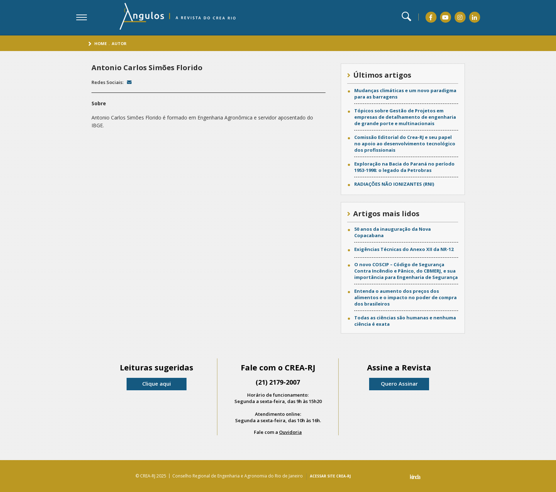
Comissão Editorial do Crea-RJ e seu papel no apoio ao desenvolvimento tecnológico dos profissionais (404, 143)
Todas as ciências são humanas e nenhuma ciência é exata (405, 320)
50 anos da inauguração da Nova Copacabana (392, 232)
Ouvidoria (290, 432)
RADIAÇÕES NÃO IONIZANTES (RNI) (394, 184)
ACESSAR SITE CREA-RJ (330, 476)
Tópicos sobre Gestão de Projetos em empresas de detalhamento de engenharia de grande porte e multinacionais (405, 117)
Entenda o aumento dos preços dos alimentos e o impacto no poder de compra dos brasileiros (405, 297)
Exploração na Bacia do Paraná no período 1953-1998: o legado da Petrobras (404, 167)
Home (100, 43)
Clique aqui (156, 383)
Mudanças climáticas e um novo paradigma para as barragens (405, 93)
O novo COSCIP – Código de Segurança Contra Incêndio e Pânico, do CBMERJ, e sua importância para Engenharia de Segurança (406, 270)
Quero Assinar (399, 383)
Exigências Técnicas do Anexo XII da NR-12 (404, 249)
